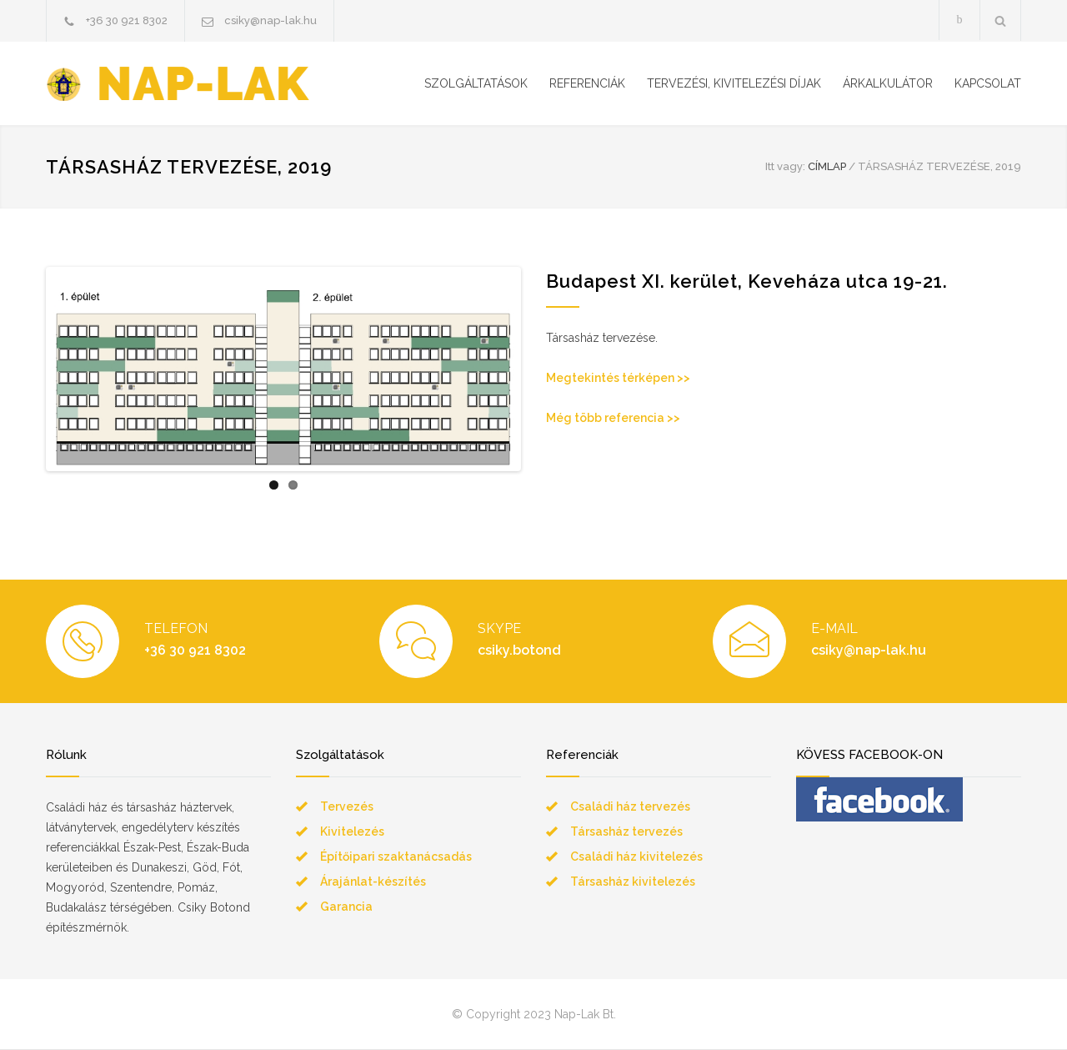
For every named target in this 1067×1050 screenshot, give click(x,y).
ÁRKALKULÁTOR (888, 83)
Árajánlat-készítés (373, 882)
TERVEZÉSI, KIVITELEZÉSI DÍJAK (734, 83)
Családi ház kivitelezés (636, 857)
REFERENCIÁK (587, 83)
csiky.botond (519, 651)
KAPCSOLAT (987, 83)
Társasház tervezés (626, 832)
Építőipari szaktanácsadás (396, 857)
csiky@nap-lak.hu (270, 20)
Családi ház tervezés (630, 807)
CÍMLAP (827, 166)
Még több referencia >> (613, 418)
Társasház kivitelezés (632, 882)
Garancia (346, 907)
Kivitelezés (352, 832)
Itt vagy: (785, 166)
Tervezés (346, 807)
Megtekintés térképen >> (618, 377)
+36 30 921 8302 (127, 20)
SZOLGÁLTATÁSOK (476, 83)
